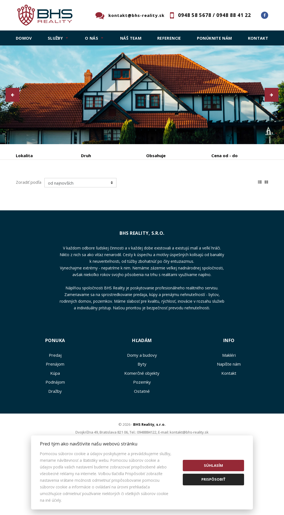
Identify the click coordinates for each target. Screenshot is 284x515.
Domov (24, 38)
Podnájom (36, 197)
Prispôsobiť (213, 479)
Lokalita (24, 155)
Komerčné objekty (141, 426)
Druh (86, 155)
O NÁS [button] (91, 38)
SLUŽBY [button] (55, 38)
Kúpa (98, 184)
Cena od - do (224, 155)
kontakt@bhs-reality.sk (136, 15)
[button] (12, 95)
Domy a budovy (142, 408)
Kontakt (258, 38)
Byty (142, 417)
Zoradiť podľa (28, 235)
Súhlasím (213, 465)
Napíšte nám (229, 417)
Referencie (169, 38)
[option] (142, 94)
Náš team (130, 38)
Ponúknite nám (214, 38)
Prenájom (66, 184)
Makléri (229, 408)
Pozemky (142, 435)
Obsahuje (156, 155)
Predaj (33, 184)
